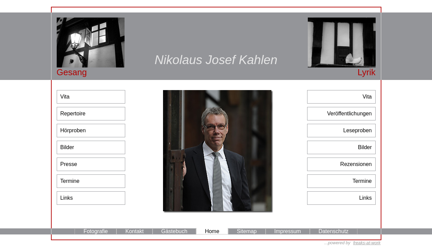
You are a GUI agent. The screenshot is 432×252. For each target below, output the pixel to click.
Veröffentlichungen (349, 113)
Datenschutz (334, 231)
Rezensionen (356, 164)
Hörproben (73, 130)
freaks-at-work (366, 242)
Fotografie (95, 231)
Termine (70, 181)
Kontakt (134, 231)
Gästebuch (174, 231)
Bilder (67, 147)
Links (66, 198)
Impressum (287, 231)
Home (212, 231)
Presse (68, 164)
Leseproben (357, 130)
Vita (65, 97)
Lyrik (366, 72)
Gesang (72, 72)
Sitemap (247, 231)
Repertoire (73, 113)
